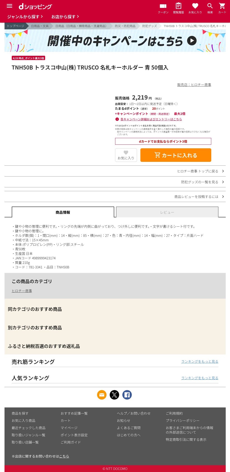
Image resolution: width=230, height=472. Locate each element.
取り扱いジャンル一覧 (28, 434)
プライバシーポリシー (183, 420)
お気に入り (126, 158)
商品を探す (20, 413)
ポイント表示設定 (74, 434)
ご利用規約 (174, 413)
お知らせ (123, 420)
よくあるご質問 (129, 427)
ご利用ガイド (71, 442)
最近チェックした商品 (29, 427)
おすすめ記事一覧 (74, 413)
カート (66, 420)
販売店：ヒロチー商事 (194, 84)
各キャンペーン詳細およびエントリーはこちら (151, 119)
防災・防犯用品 (125, 26)
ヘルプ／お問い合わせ (134, 413)
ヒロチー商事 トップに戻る (197, 171)
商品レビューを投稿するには (196, 196)
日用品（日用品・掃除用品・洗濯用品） (81, 26)
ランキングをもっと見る (199, 361)
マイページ (69, 427)
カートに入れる (175, 155)
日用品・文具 (40, 26)
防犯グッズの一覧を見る (199, 182)
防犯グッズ (149, 26)
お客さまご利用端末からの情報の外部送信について (189, 430)
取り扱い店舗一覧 (25, 442)
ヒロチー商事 (22, 290)
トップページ (15, 26)
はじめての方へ (129, 434)
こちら (64, 456)
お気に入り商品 (23, 420)
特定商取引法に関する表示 (186, 439)
